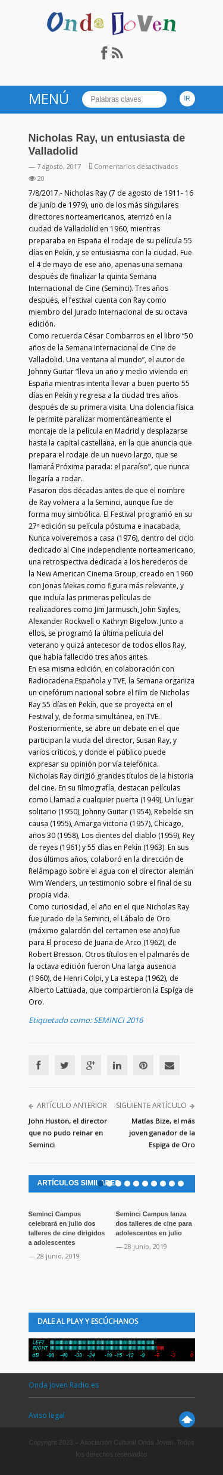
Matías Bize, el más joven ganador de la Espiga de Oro (162, 1132)
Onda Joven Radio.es (64, 1385)
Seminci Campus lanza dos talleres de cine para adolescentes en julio (154, 1223)
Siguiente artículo (151, 1105)
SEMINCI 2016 (118, 1020)
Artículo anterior (72, 1105)
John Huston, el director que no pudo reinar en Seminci (68, 1132)
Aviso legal (47, 1415)
